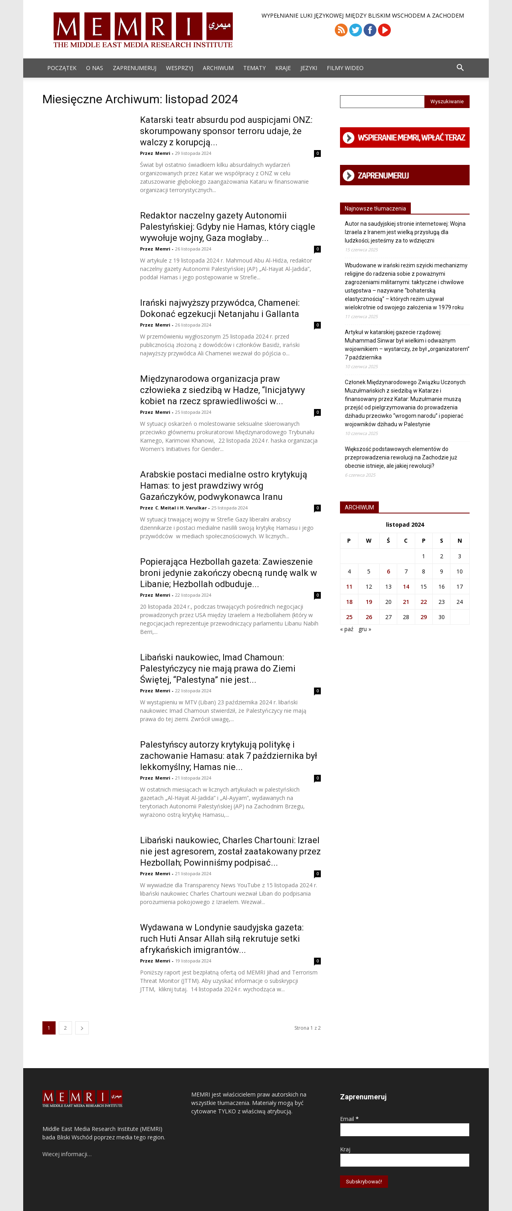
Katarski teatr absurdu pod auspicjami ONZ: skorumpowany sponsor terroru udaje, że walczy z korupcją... (226, 131)
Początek (61, 68)
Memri (162, 153)
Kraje (283, 68)
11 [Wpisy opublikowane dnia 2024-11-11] (349, 586)
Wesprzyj (179, 68)
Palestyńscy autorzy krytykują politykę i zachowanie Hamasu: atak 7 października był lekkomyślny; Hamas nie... (228, 756)
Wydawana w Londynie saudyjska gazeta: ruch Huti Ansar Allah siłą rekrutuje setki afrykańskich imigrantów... (222, 938)
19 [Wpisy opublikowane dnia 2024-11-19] (369, 602)
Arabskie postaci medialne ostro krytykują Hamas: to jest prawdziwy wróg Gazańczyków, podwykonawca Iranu (223, 485)
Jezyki (308, 68)
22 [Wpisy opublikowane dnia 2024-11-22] (423, 602)
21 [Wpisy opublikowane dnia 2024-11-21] (406, 602)
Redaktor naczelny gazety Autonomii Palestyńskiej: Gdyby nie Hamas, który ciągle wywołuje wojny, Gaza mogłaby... (227, 227)
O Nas (94, 68)
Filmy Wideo (345, 68)
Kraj (345, 1149)
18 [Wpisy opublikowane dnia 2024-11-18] (349, 602)
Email (349, 1119)
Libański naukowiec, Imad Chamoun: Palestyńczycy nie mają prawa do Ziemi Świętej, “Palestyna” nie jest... (218, 668)
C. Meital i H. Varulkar (181, 508)
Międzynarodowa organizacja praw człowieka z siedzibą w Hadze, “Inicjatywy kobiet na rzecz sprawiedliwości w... (222, 390)
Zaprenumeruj (134, 68)
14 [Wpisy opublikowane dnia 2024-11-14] (406, 586)
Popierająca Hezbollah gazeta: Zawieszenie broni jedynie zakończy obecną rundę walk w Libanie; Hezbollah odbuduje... (228, 573)
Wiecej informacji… (67, 1154)
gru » (364, 629)
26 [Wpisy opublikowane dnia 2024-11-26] (369, 617)
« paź (347, 629)
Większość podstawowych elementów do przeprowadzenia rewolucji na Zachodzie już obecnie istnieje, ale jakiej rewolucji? (401, 457)
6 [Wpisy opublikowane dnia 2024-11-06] (388, 571)
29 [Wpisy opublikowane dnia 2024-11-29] (423, 617)
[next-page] (82, 1028)
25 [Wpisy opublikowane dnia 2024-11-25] (349, 617)
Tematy (254, 68)
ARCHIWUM (218, 68)
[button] (460, 68)
